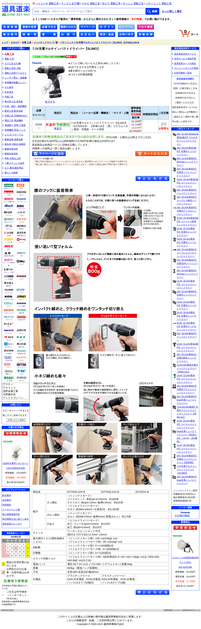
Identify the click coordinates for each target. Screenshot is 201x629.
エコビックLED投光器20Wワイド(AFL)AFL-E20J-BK (185, 562)
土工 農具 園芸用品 (13, 168)
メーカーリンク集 (11, 509)
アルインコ (8, 320)
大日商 (9, 235)
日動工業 (21, 313)
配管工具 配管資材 (13, 111)
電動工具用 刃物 (12, 68)
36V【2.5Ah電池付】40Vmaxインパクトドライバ (187, 161)
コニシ (9, 367)
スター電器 (21, 306)
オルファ (21, 299)
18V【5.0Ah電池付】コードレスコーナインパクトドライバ (187, 253)
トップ (5, 42)
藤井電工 (8, 286)
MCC (8, 249)
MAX (21, 188)
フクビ (21, 374)
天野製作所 (16, 394)
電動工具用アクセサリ (15, 73)
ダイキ (21, 333)
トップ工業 (8, 242)
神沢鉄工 (21, 229)
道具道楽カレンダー (12, 524)
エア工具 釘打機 (12, 63)
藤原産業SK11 (21, 235)
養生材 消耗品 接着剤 (14, 144)
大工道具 (8, 87)
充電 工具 (26, 42)
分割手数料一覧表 (182, 73)
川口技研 (8, 353)
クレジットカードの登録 (185, 68)
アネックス (21, 208)
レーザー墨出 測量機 (15, 78)
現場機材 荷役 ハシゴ (14, 130)
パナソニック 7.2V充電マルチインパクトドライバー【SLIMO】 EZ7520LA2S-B (99, 42)
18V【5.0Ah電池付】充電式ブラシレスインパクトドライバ (187, 389)
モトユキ (8, 215)
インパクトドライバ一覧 (46, 42)
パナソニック (21, 201)
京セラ (21, 195)
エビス (9, 306)
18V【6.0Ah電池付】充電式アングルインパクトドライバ (187, 211)
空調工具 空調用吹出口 (15, 115)
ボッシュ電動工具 (8, 201)
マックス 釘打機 (70, 3)
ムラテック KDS (9, 299)
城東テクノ (8, 374)
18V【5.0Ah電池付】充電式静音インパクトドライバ (187, 358)
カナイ (21, 340)
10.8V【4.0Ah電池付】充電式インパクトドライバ (186, 242)
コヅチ (21, 279)
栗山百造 (21, 347)
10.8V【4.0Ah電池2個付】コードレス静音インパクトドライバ (187, 221)
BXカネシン (8, 347)
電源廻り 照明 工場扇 (14, 125)
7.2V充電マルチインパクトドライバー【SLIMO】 (187, 469)
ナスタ (21, 360)
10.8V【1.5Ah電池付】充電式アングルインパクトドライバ (186, 326)
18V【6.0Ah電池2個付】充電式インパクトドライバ (186, 151)
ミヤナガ (21, 222)
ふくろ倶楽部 (9, 279)
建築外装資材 (10, 153)
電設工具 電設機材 (13, 120)
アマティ (16, 384)
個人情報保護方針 (11, 514)
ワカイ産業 (8, 380)
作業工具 (8, 96)
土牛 (21, 256)
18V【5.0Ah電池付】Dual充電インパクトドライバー (187, 399)
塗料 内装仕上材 (12, 158)
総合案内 (6, 495)
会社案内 (6, 500)
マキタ (9, 195)
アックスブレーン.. (16, 398)
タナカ (9, 340)
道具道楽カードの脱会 (184, 63)
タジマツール (9, 292)
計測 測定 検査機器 (15, 106)
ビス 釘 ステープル (13, 134)
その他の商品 (182, 515)
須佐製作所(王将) (9, 256)
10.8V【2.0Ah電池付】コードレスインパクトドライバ (186, 378)
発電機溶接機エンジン (15, 82)
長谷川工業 (21, 320)
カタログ (15, 42)
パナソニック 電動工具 (159, 3)
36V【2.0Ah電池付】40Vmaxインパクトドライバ (187, 274)
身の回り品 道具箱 (13, 101)
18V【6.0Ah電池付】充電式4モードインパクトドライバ (187, 263)
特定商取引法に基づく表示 (15, 519)
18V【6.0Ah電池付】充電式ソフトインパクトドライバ (187, 172)
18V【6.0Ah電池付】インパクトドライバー (187, 337)
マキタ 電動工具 (90, 3)
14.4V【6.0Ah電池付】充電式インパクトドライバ (186, 316)
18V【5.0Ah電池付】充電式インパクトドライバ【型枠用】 (187, 459)
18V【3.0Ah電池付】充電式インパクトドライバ (187, 295)
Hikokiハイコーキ (9, 188)
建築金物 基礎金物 (13, 139)
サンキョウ (8, 333)
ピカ (8, 326)
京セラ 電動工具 (111, 3)
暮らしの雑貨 (10, 172)
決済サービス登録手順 (184, 58)
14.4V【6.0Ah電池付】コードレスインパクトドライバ (186, 284)
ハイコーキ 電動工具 (47, 3)
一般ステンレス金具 (13, 163)
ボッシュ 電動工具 (133, 3)
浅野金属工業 (21, 353)
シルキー (21, 264)
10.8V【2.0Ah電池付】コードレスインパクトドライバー (186, 424)
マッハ (9, 208)
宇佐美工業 (8, 360)
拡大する (50, 100)
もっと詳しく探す (172, 11)
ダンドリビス (21, 367)
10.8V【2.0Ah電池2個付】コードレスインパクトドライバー (187, 347)
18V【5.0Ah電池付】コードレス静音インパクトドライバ (187, 200)
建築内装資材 (10, 149)
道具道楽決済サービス (184, 54)
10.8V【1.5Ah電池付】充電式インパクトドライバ (186, 232)
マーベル (21, 242)
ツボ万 (21, 215)
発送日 (57, 127)
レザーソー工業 (9, 272)
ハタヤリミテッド (8, 313)
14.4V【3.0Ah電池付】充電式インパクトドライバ (186, 305)
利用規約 (6, 505)
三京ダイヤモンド (8, 222)
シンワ (21, 292)
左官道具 (8, 92)
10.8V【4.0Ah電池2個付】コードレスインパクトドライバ (187, 182)
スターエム (8, 229)
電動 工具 (8, 59)
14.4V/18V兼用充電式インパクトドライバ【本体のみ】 (187, 368)
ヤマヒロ (21, 380)
